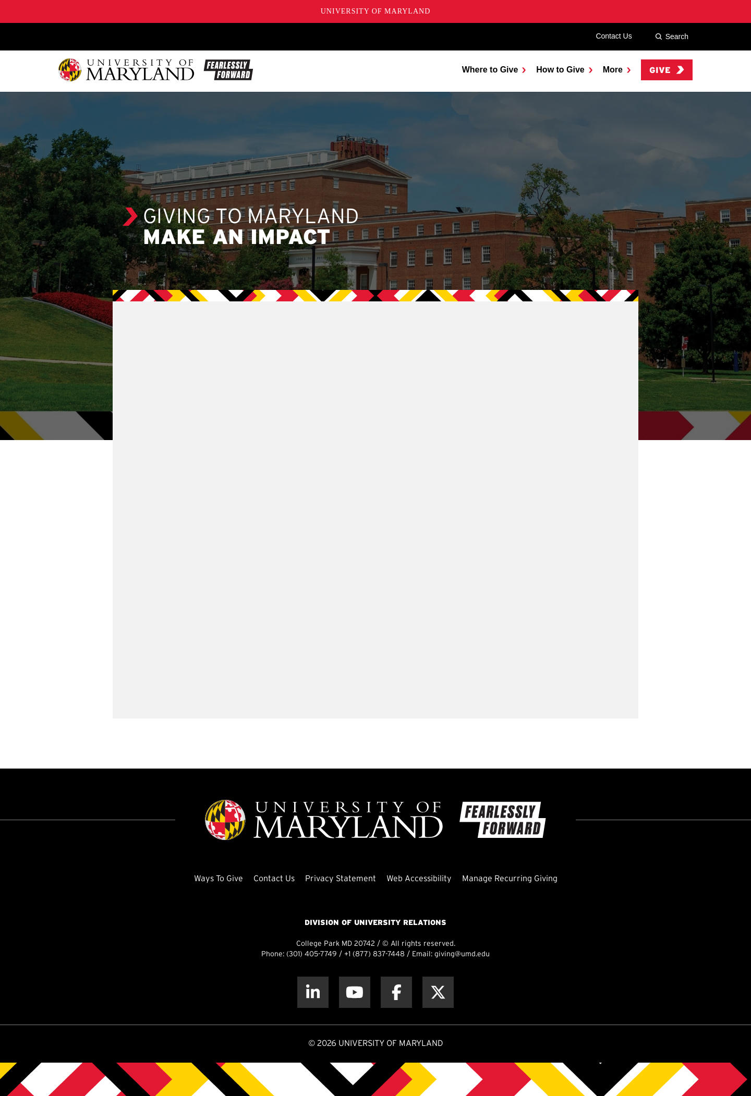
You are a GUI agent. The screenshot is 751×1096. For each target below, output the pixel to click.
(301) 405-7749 (311, 954)
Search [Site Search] (671, 36)
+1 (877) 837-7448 (374, 954)
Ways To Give (218, 879)
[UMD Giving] (155, 69)
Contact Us (614, 36)
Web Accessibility (419, 879)
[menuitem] (494, 70)
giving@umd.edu (462, 954)
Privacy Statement (340, 879)
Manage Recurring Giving (510, 879)
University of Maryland (376, 11)
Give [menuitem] (666, 70)
